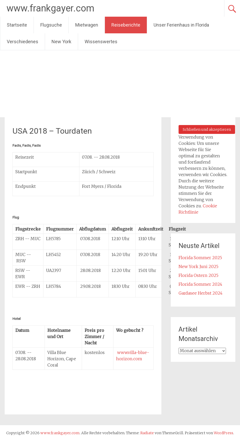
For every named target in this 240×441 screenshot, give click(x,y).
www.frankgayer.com (50, 8)
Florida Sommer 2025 (200, 257)
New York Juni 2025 (198, 266)
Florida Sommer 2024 (200, 284)
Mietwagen (86, 25)
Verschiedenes (22, 41)
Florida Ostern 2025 (198, 275)
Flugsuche (51, 25)
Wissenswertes (101, 41)
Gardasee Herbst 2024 (201, 293)
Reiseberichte (125, 25)
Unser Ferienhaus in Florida (181, 25)
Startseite (17, 25)
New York (61, 41)
